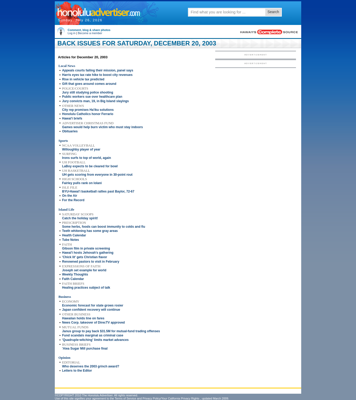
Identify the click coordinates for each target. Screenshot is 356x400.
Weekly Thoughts (75, 274)
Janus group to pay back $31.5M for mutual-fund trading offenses (111, 331)
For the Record (73, 200)
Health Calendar (74, 235)
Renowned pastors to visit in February (90, 261)
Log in (71, 33)
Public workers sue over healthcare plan (92, 96)
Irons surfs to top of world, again (86, 158)
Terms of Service (125, 398)
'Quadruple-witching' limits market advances (95, 340)
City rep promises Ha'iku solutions (88, 110)
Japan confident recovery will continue (91, 309)
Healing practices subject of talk (86, 287)
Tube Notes (70, 240)
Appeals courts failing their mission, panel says (97, 70)
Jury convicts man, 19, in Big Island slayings (95, 101)
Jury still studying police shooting (87, 92)
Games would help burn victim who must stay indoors (102, 127)
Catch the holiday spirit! (80, 218)
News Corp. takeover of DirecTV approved (93, 322)
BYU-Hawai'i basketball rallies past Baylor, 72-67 (98, 191)
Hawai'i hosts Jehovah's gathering (88, 252)
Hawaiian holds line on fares (83, 318)
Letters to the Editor (77, 370)
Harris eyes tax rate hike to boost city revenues (97, 75)
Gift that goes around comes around (89, 84)
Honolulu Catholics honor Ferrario (87, 114)
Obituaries (70, 131)
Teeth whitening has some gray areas (90, 231)
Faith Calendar (73, 279)
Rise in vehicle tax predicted (83, 79)
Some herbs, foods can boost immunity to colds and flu (103, 226)
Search (273, 12)
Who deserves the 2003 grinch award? (90, 366)
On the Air (69, 196)
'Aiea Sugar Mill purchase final (85, 348)
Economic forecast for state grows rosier (92, 305)
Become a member (90, 33)
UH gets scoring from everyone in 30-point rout (97, 174)
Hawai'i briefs (72, 118)
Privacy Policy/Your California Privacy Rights (171, 398)
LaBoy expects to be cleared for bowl (90, 166)
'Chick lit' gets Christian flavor (84, 257)
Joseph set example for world (84, 270)
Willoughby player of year (81, 149)
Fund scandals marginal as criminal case (92, 335)
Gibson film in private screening (86, 248)
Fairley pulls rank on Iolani (82, 183)
